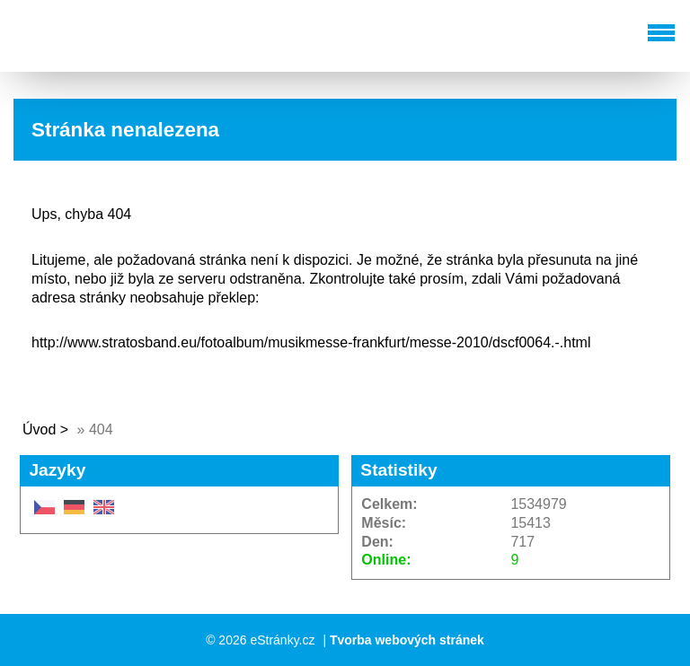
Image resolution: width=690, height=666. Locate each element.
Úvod (39, 429)
